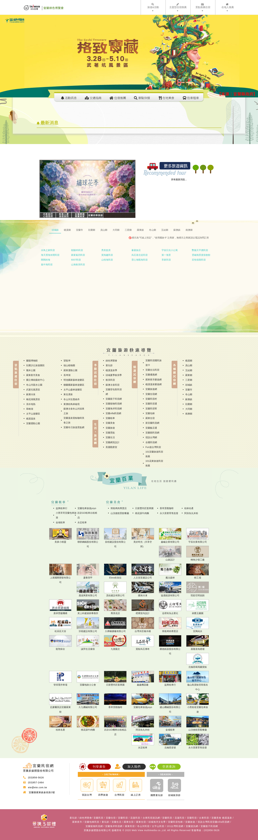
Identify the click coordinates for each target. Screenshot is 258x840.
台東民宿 (204, 817)
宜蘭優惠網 (151, 374)
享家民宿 (166, 259)
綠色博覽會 (111, 360)
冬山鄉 (188, 394)
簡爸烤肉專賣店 (119, 508)
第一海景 (166, 255)
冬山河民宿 (143, 826)
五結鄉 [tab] (164, 230)
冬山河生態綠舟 (72, 399)
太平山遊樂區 (33, 413)
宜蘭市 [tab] (79, 230)
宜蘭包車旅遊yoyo (86, 508)
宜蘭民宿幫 (151, 408)
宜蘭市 (188, 389)
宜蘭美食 (110, 423)
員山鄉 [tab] (103, 230)
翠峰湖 (29, 409)
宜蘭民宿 (98, 817)
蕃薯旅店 (136, 250)
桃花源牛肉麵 (142, 513)
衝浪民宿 (110, 380)
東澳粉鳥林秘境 (72, 404)
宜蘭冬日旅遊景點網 (74, 427)
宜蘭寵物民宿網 (114, 403)
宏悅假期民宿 (199, 259)
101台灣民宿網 (175, 826)
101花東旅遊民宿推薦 (154, 463)
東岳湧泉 (68, 394)
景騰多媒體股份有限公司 (97, 830)
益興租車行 (61, 508)
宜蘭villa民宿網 (113, 413)
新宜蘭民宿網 (152, 423)
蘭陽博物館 (32, 360)
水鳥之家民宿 (48, 250)
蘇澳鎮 (188, 399)
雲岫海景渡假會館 (201, 255)
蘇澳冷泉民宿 (112, 384)
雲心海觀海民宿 (139, 259)
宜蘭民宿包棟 (175, 822)
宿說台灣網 (151, 437)
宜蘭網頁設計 (112, 442)
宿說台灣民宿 (205, 822)
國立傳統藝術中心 (35, 380)
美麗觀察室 (111, 447)
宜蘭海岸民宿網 (114, 408)
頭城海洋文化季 (157, 822)
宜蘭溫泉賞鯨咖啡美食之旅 (74, 420)
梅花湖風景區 (33, 399)
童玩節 (109, 365)
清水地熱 (30, 404)
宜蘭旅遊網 (151, 389)
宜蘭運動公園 (33, 423)
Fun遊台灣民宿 (153, 447)
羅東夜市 (77, 822)
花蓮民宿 (135, 817)
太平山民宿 (158, 826)
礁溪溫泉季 (111, 370)
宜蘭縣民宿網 (152, 432)
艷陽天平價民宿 (200, 250)
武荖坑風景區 (33, 389)
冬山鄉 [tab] (152, 230)
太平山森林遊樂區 (73, 389)
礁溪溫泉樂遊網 (153, 384)
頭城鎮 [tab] (55, 230)
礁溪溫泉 (30, 418)
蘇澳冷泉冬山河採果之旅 (74, 411)
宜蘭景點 (110, 432)
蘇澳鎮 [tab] (176, 230)
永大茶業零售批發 (169, 513)
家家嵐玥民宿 (78, 255)
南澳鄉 (188, 413)
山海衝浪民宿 (78, 264)
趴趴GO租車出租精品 (87, 515)
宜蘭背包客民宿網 (114, 391)
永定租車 (82, 522)
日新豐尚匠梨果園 (144, 508)
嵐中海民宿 (46, 264)
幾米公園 (30, 370)
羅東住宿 (150, 418)
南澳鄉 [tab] (189, 230)
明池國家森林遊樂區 (74, 380)
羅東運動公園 (70, 370)
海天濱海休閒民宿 (50, 255)
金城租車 (60, 522)
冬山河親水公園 (34, 384)
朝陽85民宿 (77, 250)
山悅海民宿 (107, 259)
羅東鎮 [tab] (140, 230)
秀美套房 (106, 250)
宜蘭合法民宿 (152, 369)
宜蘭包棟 (150, 413)
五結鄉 (188, 370)
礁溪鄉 (188, 360)
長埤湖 (67, 375)
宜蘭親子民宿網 (114, 399)
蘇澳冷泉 (30, 394)
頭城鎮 (188, 384)
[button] (47, 186)
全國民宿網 (151, 442)
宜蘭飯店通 (151, 428)
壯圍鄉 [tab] (91, 230)
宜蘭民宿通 (151, 403)
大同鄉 (188, 409)
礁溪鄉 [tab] (67, 230)
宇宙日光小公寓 (170, 250)
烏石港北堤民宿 (139, 255)
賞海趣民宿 (107, 255)
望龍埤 (67, 360)
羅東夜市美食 (33, 375)
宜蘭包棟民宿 (91, 822)
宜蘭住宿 (111, 817)
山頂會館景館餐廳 (120, 513)
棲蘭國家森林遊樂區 (74, 384)
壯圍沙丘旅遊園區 (35, 365)
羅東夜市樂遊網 (153, 379)
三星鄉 (188, 380)
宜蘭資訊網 (192, 826)
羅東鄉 (188, 375)
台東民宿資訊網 (151, 817)
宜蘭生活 (110, 437)
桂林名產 (189, 508)
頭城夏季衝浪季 (114, 375)
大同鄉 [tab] (116, 230)
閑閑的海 (45, 259)
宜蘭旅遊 (110, 428)
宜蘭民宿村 (151, 399)
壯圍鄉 (188, 404)
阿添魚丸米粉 (191, 513)
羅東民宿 (130, 826)
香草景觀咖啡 (167, 508)
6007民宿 (76, 259)
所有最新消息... (179, 179)
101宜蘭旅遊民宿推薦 (154, 454)
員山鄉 (188, 365)
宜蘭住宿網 (151, 394)
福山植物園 (69, 365)
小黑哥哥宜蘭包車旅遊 (66, 515)
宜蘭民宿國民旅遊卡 (153, 362)
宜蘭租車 (110, 418)
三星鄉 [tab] (128, 230)
